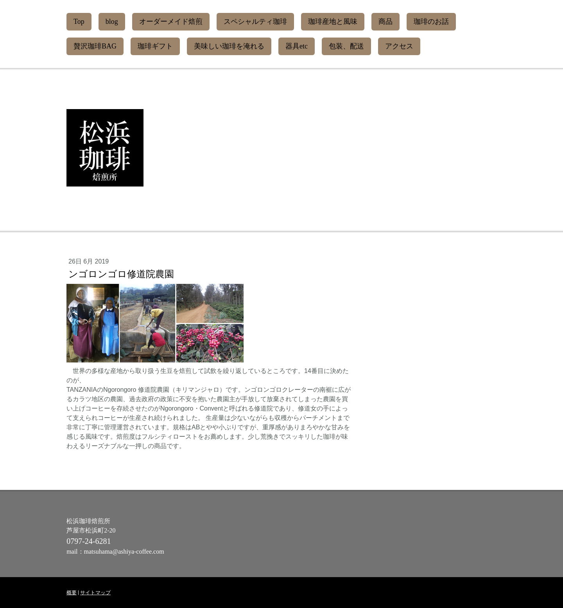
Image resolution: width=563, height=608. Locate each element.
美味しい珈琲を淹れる (229, 46)
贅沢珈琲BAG (95, 46)
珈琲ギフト (155, 46)
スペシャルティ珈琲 (255, 21)
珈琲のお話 (431, 21)
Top (79, 21)
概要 (71, 592)
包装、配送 (346, 46)
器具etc (296, 46)
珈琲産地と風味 (332, 21)
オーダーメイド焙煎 (171, 21)
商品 (385, 21)
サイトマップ (95, 592)
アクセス (399, 46)
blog (112, 21)
